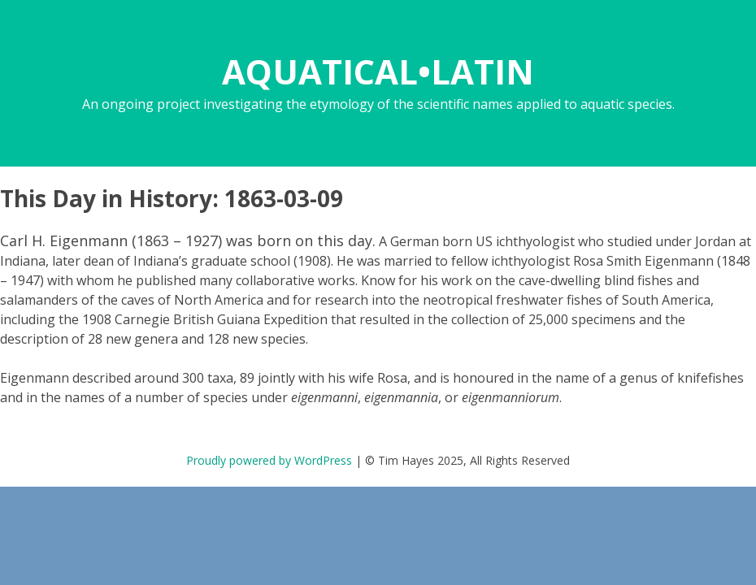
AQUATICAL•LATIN (378, 71)
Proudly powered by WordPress (269, 460)
